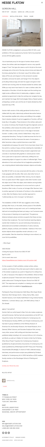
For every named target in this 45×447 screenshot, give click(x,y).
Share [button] (31, 16)
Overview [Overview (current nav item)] (5, 16)
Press (26, 16)
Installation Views (16, 16)
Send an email (3, 433)
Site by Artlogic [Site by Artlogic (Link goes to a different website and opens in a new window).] (18, 440)
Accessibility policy (8, 437)
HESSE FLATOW (13, 3)
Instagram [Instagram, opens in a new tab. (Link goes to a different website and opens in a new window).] (6, 433)
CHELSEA (13, 12)
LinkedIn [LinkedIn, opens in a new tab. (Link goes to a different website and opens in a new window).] (9, 433)
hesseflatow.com (27, 286)
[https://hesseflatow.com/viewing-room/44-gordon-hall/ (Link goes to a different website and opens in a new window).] (19, 260)
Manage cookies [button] (20, 437)
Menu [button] (42, 3)
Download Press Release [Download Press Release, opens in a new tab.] (10, 366)
